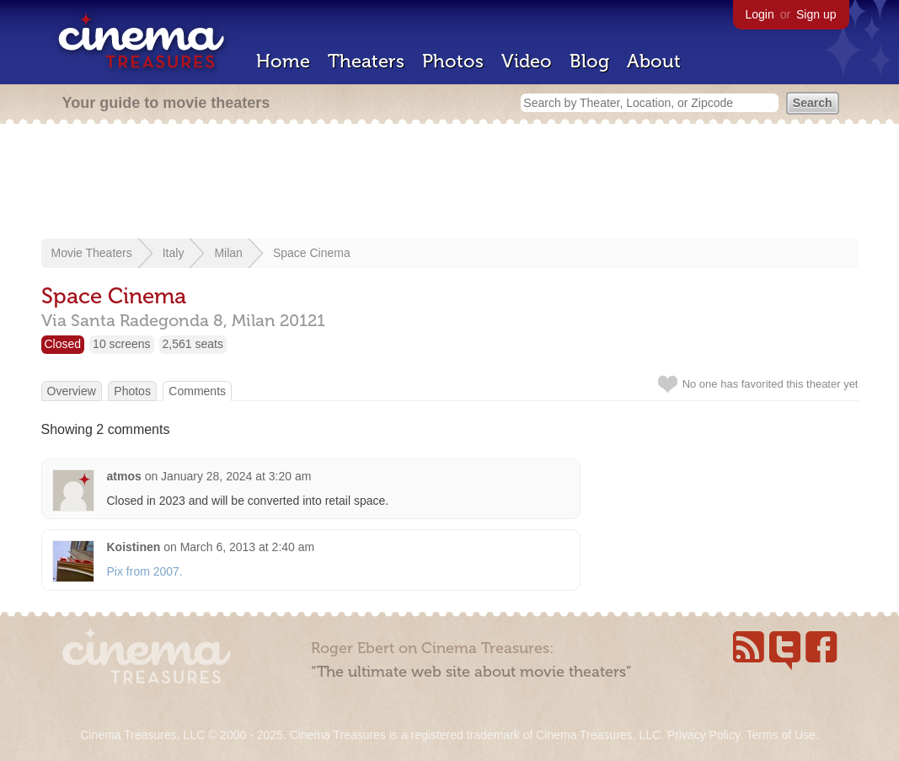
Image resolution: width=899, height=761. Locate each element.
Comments (197, 391)
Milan (228, 253)
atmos (124, 476)
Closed (63, 344)
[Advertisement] (450, 183)
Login (760, 14)
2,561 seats (193, 344)
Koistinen (134, 547)
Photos (453, 61)
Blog (589, 61)
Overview (71, 391)
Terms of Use (780, 735)
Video (526, 61)
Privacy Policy (703, 735)
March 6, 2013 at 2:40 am (247, 547)
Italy (174, 253)
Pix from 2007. (145, 571)
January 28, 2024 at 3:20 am (236, 476)
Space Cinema (312, 253)
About (654, 61)
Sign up (816, 14)
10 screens (121, 344)
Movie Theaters (91, 253)
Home (283, 61)
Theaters (366, 61)
